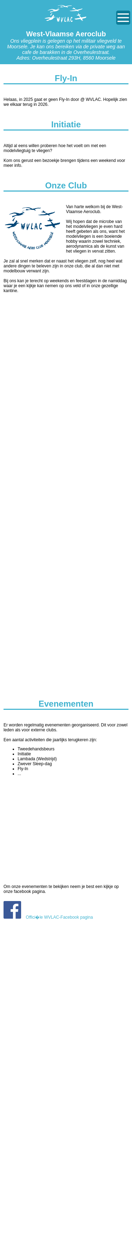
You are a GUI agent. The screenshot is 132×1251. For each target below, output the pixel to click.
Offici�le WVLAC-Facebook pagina (48, 917)
